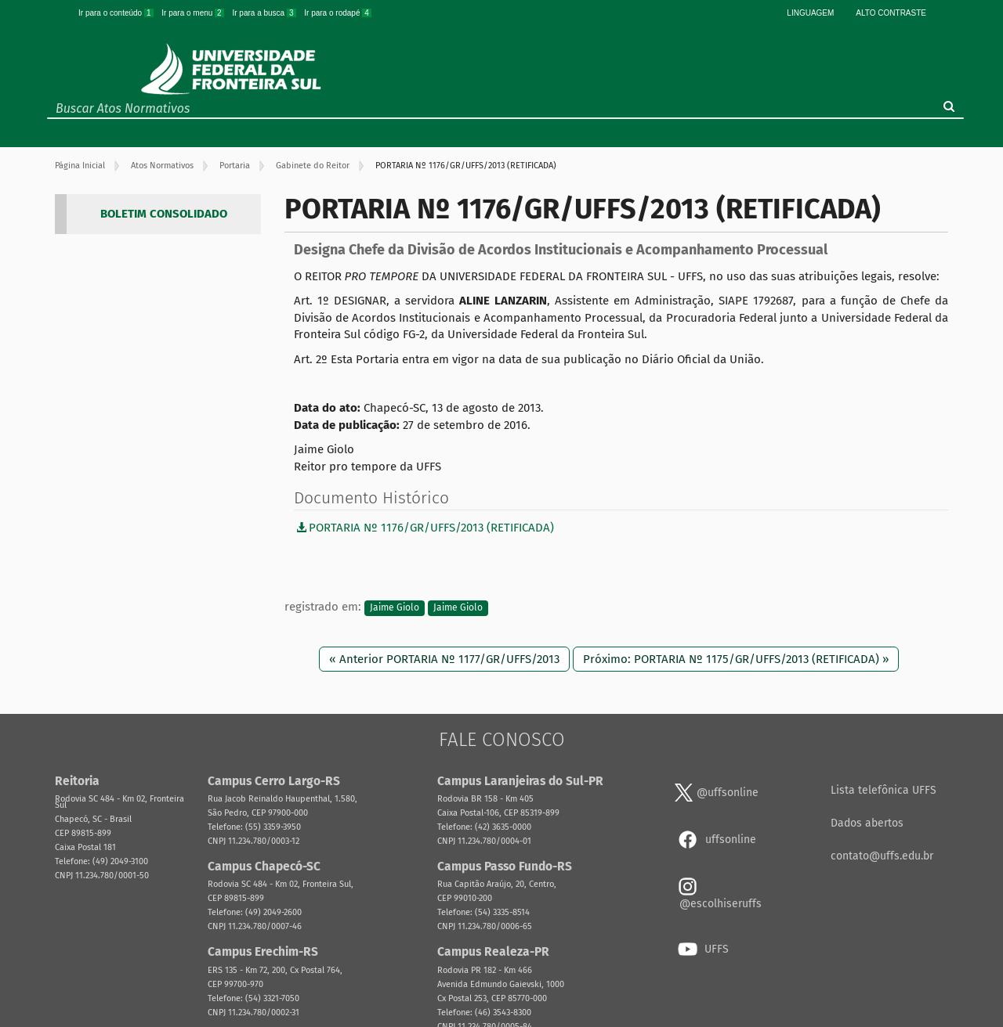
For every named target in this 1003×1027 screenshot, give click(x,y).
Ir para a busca (265, 13)
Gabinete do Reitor (312, 165)
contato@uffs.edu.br (882, 856)
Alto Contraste (891, 13)
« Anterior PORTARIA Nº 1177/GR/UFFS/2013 (444, 659)
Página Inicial (80, 165)
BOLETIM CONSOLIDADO (163, 214)
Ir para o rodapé (337, 13)
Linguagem (810, 13)
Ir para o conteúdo (116, 13)
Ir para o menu (193, 13)
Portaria (234, 165)
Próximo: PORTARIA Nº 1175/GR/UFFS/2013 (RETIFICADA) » (736, 659)
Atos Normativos (162, 165)
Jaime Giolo (394, 607)
